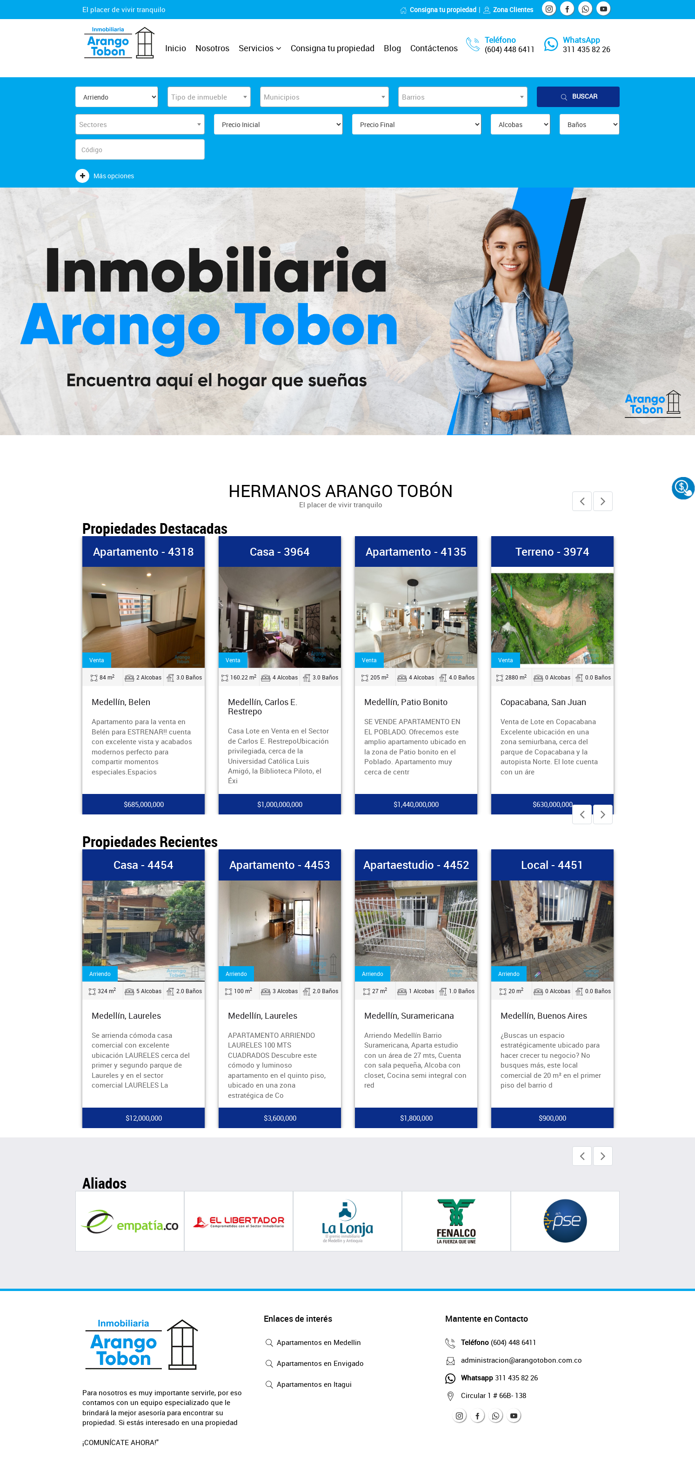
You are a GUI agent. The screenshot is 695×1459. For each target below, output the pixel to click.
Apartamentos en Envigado (314, 1364)
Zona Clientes (508, 9)
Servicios (256, 48)
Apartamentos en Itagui (308, 1385)
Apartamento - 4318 (143, 551)
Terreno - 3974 (552, 551)
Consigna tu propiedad (438, 9)
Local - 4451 (552, 864)
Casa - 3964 (280, 551)
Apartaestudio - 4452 (416, 864)
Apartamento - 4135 (416, 551)
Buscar (578, 96)
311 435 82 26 (586, 49)
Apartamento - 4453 (279, 864)
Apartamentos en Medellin (312, 1343)
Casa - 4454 (144, 864)
